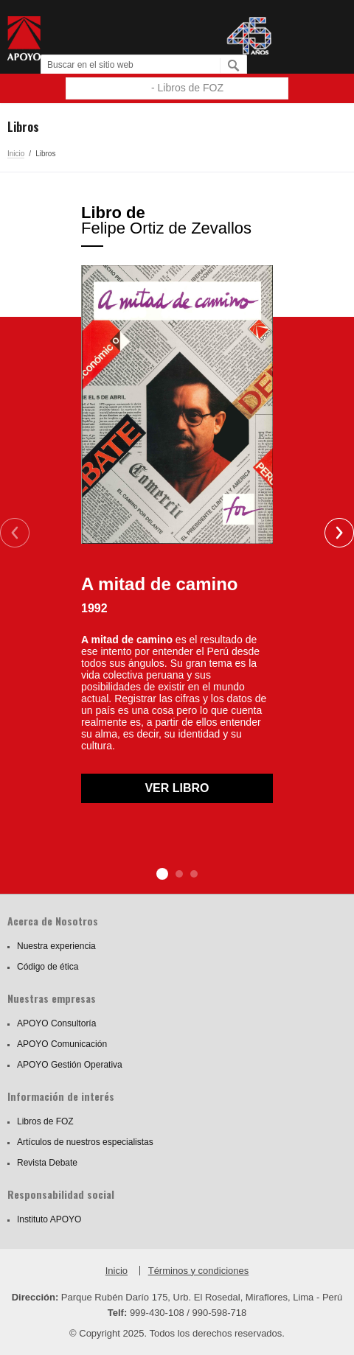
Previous (15, 532)
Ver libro (177, 788)
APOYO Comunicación (62, 1044)
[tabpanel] (177, 504)
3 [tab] (194, 874)
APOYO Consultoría (56, 1023)
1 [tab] (162, 874)
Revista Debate (47, 1163)
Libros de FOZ (45, 1121)
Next (339, 532)
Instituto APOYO (49, 1219)
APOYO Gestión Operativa (69, 1065)
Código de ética (47, 967)
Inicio (15, 154)
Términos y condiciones (198, 1270)
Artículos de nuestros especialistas (85, 1142)
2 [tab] (179, 874)
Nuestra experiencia (56, 946)
